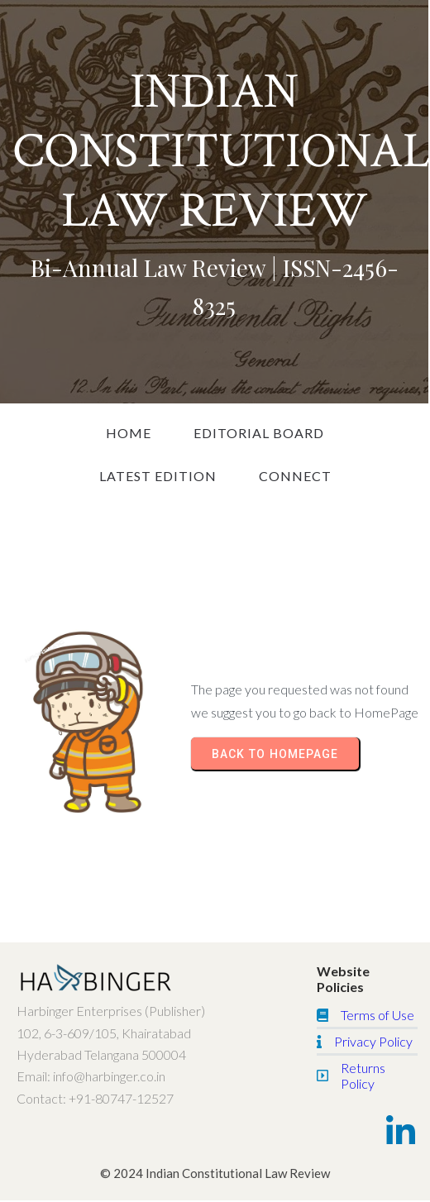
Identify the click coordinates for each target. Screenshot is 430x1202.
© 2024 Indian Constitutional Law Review (215, 1173)
